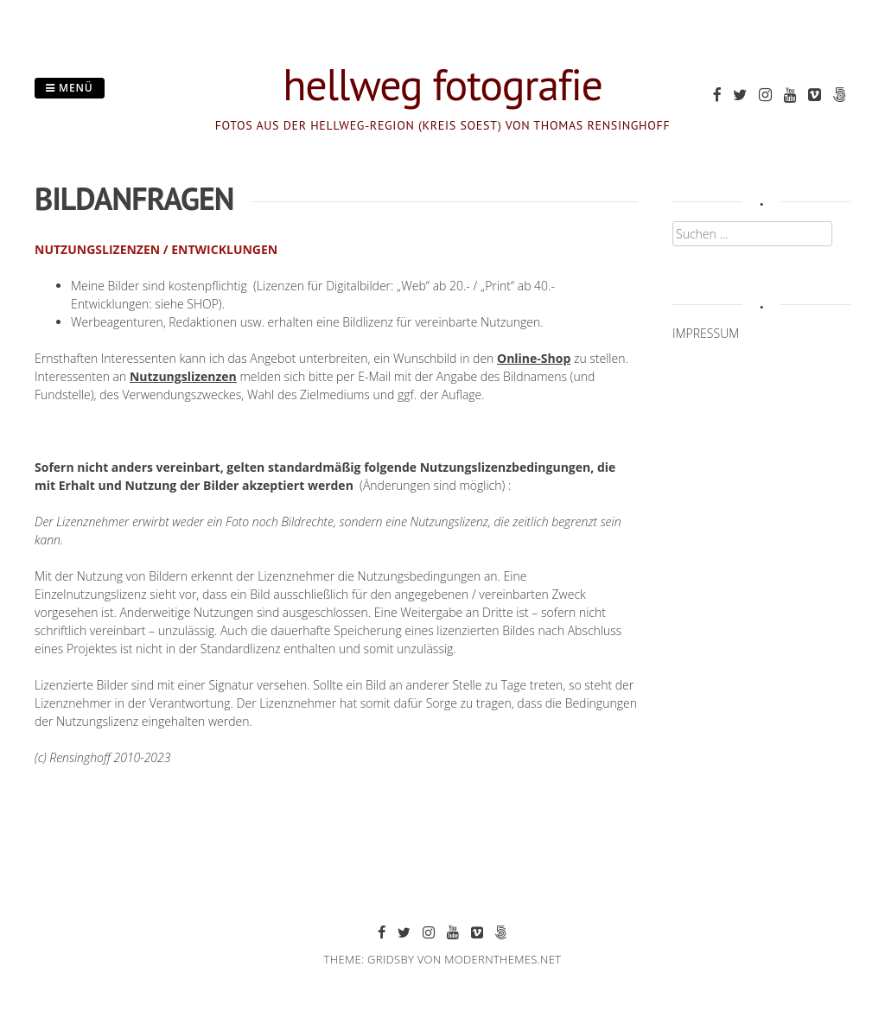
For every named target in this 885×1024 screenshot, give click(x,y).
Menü (69, 87)
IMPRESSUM (705, 333)
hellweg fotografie (442, 84)
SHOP (203, 304)
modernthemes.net (502, 959)
